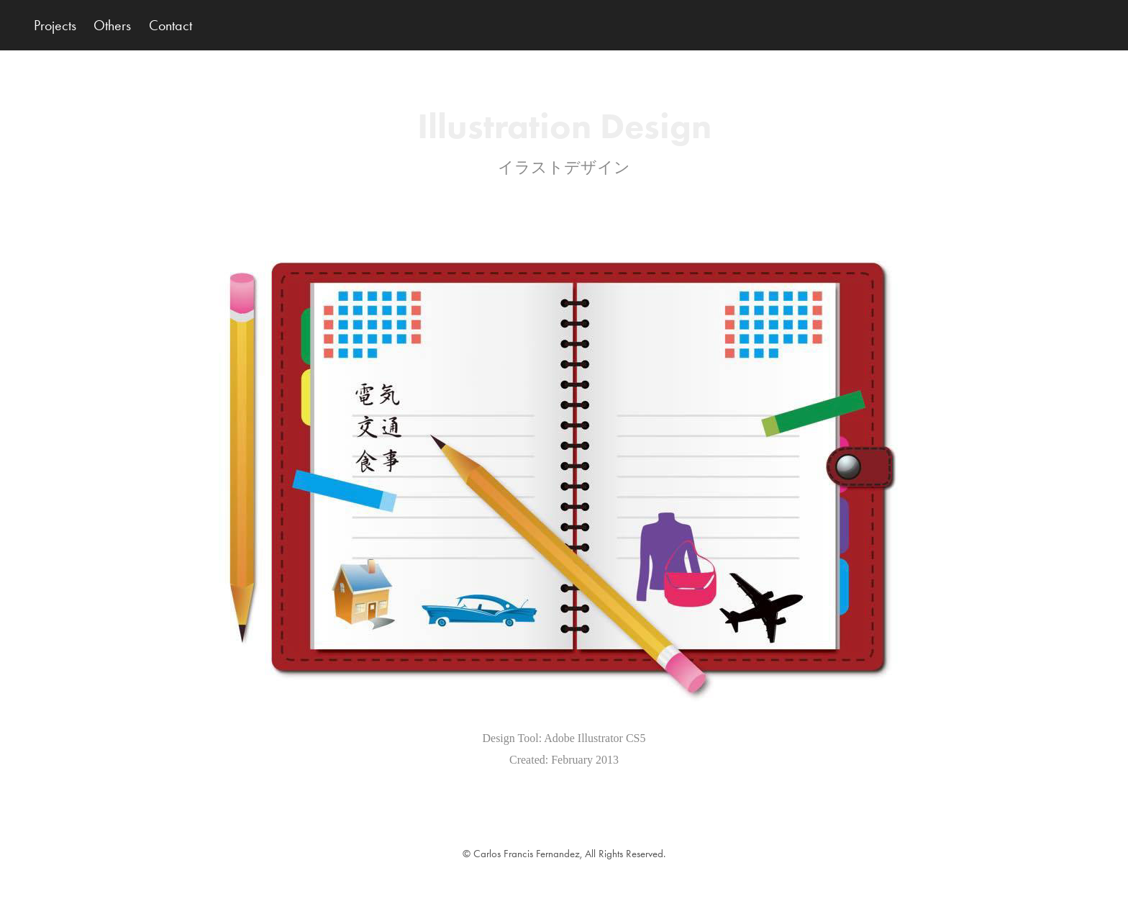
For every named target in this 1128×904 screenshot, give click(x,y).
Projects (55, 25)
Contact (170, 25)
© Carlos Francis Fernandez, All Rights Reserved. (564, 853)
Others (112, 25)
